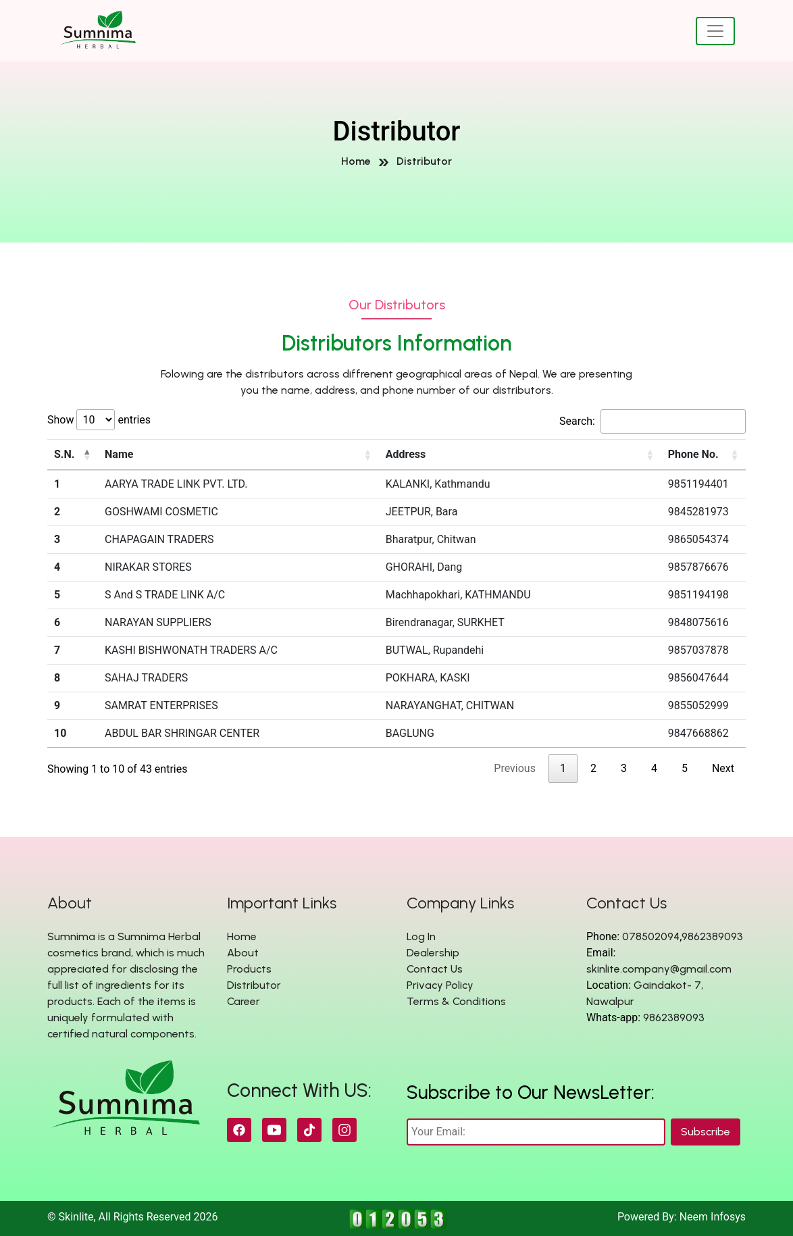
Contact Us (435, 968)
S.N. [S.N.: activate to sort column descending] (64, 454)
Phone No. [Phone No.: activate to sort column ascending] (693, 454)
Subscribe (705, 1131)
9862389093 (712, 936)
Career (243, 1001)
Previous (515, 768)
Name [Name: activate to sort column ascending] (119, 454)
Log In (421, 936)
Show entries (99, 419)
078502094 (651, 936)
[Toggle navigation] (715, 31)
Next (723, 768)
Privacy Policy (440, 985)
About (243, 952)
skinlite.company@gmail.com (659, 968)
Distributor (424, 161)
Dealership (433, 952)
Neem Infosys (713, 1216)
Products (249, 968)
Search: (652, 421)
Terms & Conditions (456, 1001)
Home (356, 161)
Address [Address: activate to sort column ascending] (406, 454)
